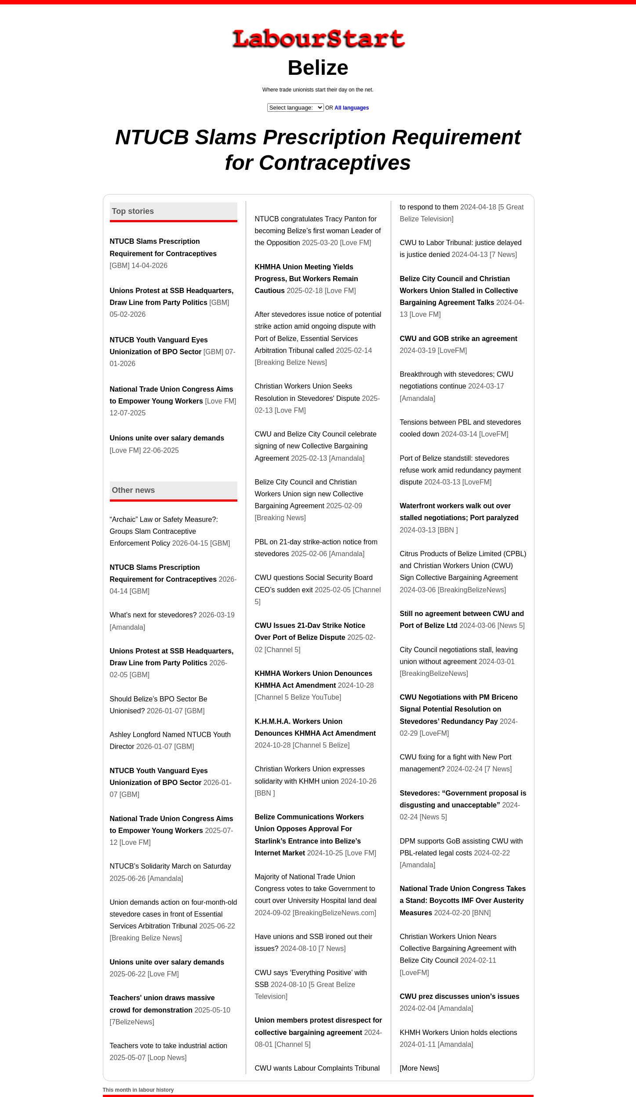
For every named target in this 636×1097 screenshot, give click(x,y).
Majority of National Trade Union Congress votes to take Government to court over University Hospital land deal (316, 888)
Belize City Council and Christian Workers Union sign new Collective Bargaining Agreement (309, 494)
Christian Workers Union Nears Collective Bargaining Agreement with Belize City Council (458, 948)
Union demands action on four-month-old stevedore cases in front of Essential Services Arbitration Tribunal (173, 914)
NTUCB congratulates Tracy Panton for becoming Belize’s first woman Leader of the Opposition (318, 230)
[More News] (420, 1068)
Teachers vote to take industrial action (169, 1045)
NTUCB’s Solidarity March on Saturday (170, 866)
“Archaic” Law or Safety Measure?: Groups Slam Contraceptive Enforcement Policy (164, 531)
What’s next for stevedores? (153, 615)
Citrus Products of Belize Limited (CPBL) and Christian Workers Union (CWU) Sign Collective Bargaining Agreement (463, 565)
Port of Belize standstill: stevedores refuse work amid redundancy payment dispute (460, 470)
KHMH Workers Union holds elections (458, 1032)
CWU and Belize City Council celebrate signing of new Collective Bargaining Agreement (316, 446)
